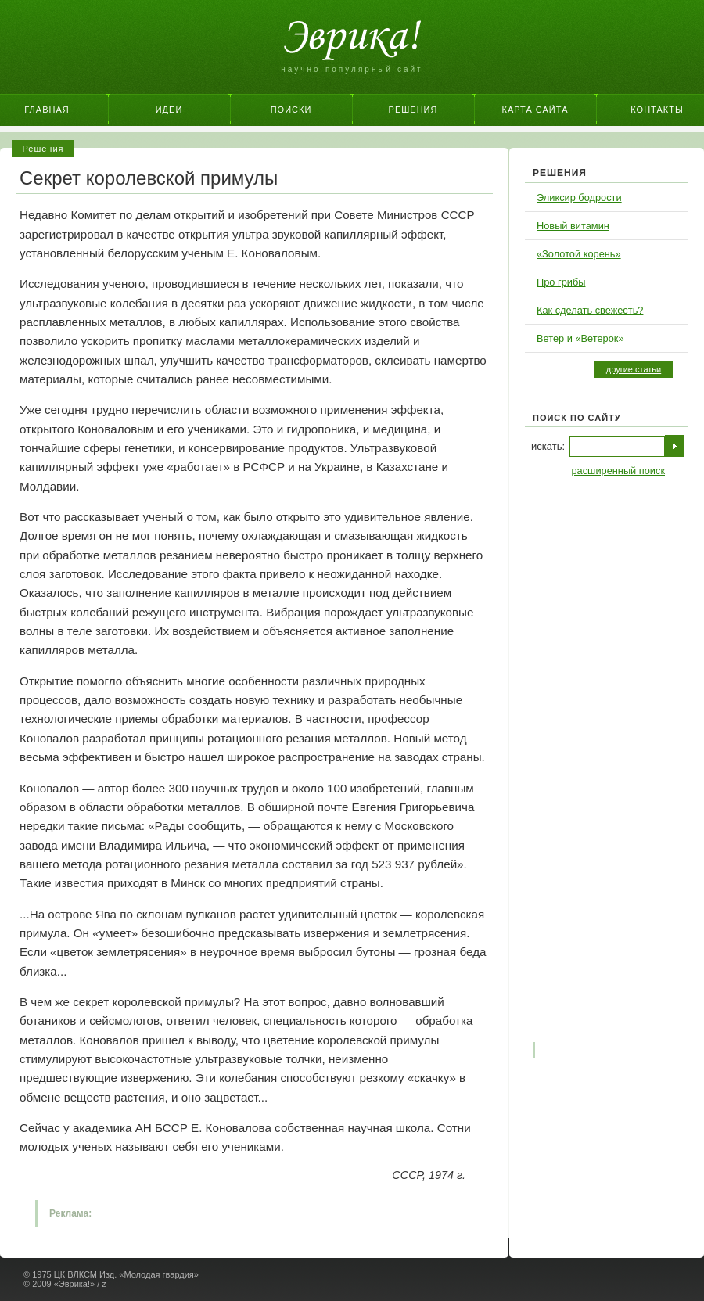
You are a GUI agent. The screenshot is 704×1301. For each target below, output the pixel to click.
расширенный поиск (618, 470)
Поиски (291, 109)
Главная (46, 109)
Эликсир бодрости (579, 197)
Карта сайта (535, 109)
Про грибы (561, 282)
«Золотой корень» (579, 254)
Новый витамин (573, 226)
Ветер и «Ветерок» (580, 338)
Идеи (169, 109)
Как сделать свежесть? (590, 310)
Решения (413, 109)
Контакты (656, 109)
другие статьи (633, 369)
